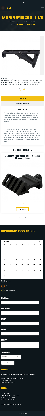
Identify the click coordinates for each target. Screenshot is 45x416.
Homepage (14, 22)
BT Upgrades (23, 80)
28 (34, 270)
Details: (4, 340)
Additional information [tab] (23, 103)
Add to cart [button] (22, 209)
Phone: (3, 329)
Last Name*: (5, 308)
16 (4, 265)
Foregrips (10, 82)
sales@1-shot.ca (10, 383)
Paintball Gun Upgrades (21, 82)
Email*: (3, 319)
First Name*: (5, 298)
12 (22, 259)
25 (16, 270)
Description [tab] (22, 98)
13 (28, 259)
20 (28, 265)
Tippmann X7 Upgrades (31, 84)
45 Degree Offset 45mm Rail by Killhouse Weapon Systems (22, 157)
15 (40, 259)
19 (22, 265)
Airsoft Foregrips (28, 22)
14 (34, 259)
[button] (24, 2)
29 (40, 270)
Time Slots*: (5, 352)
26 (22, 270)
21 (34, 265)
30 (4, 276)
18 (16, 265)
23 (4, 270)
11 (16, 259)
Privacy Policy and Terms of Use (11, 404)
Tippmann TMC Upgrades (15, 84)
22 (40, 265)
